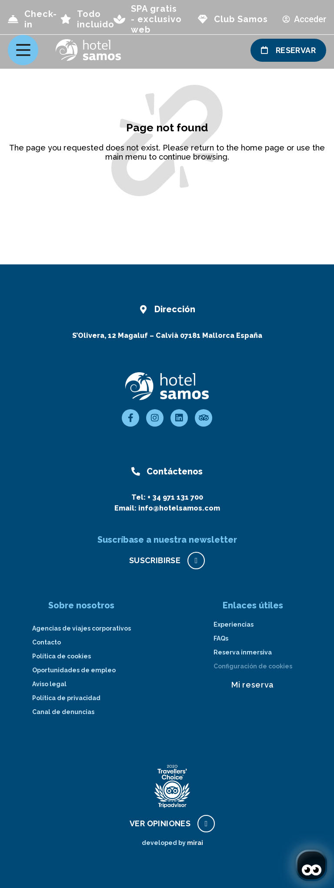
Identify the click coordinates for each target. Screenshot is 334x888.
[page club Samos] (202, 19)
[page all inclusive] (65, 19)
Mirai (195, 842)
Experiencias (234, 624)
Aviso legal (49, 684)
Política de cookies (61, 656)
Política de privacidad (66, 697)
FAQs (221, 638)
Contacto (46, 642)
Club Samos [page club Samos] (241, 19)
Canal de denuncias (63, 711)
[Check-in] (13, 19)
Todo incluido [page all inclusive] (95, 19)
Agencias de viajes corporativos (81, 628)
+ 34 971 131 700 (175, 497)
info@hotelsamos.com (179, 508)
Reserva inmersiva (243, 652)
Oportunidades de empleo (74, 670)
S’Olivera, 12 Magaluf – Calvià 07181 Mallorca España (167, 335)
